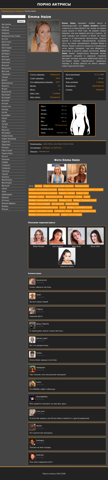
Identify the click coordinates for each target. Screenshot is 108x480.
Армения (5, 45)
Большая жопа (81, 186)
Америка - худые (36, 197)
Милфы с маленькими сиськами (43, 200)
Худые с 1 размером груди (41, 211)
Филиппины (7, 180)
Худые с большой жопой (84, 211)
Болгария (6, 59)
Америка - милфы (66, 193)
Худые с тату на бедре (71, 215)
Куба (4, 121)
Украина (5, 177)
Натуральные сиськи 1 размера (43, 193)
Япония (5, 209)
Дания (4, 80)
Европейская (98, 86)
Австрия (5, 27)
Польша (5, 148)
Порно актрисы (54, 4)
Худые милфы (72, 204)
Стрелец (100, 82)
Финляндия (7, 183)
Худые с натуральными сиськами (58, 186)
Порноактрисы (8, 11)
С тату (62, 207)
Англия (5, 39)
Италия (5, 104)
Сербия (5, 162)
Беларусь (6, 54)
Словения (6, 168)
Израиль (5, 86)
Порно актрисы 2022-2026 (54, 474)
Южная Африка (8, 203)
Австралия (6, 24)
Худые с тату (82, 193)
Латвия (5, 124)
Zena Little (95, 246)
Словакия (6, 165)
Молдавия (6, 133)
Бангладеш (7, 48)
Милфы (38, 186)
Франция (6, 186)
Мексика (5, 130)
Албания (5, 30)
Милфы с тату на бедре (39, 204)
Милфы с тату (65, 200)
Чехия (4, 189)
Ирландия (6, 95)
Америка (20, 11)
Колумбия (6, 115)
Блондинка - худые (63, 211)
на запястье (56, 148)
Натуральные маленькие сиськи (43, 207)
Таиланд (5, 171)
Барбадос (6, 51)
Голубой (56, 93)
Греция (5, 77)
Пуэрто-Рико (7, 153)
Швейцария (7, 195)
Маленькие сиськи (54, 197)
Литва (4, 127)
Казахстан (6, 106)
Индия (4, 89)
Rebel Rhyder (38, 246)
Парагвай (6, 145)
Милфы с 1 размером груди (79, 207)
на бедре (46, 148)
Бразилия (6, 62)
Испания (5, 101)
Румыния (5, 159)
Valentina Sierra (67, 266)
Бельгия (5, 57)
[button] (57, 173)
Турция (5, 174)
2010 (58, 78)
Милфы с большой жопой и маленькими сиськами (80, 190)
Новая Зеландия (9, 139)
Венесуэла (6, 68)
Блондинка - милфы (73, 197)
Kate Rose (76, 246)
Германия (6, 74)
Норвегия (6, 142)
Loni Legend (58, 246)
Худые (87, 197)
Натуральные (61, 125)
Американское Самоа (11, 36)
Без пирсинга (58, 204)
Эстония (5, 200)
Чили (4, 192)
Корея (4, 118)
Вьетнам (5, 71)
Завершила (55, 75)
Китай (4, 112)
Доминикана (7, 83)
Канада (5, 109)
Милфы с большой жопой (85, 200)
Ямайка (5, 206)
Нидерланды (7, 136)
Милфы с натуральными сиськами (44, 215)
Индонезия (6, 92)
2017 (58, 82)
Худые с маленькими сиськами (43, 190)
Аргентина (6, 42)
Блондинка (55, 97)
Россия (5, 156)
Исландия (6, 98)
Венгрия (5, 65)
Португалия (7, 150)
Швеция (5, 197)
